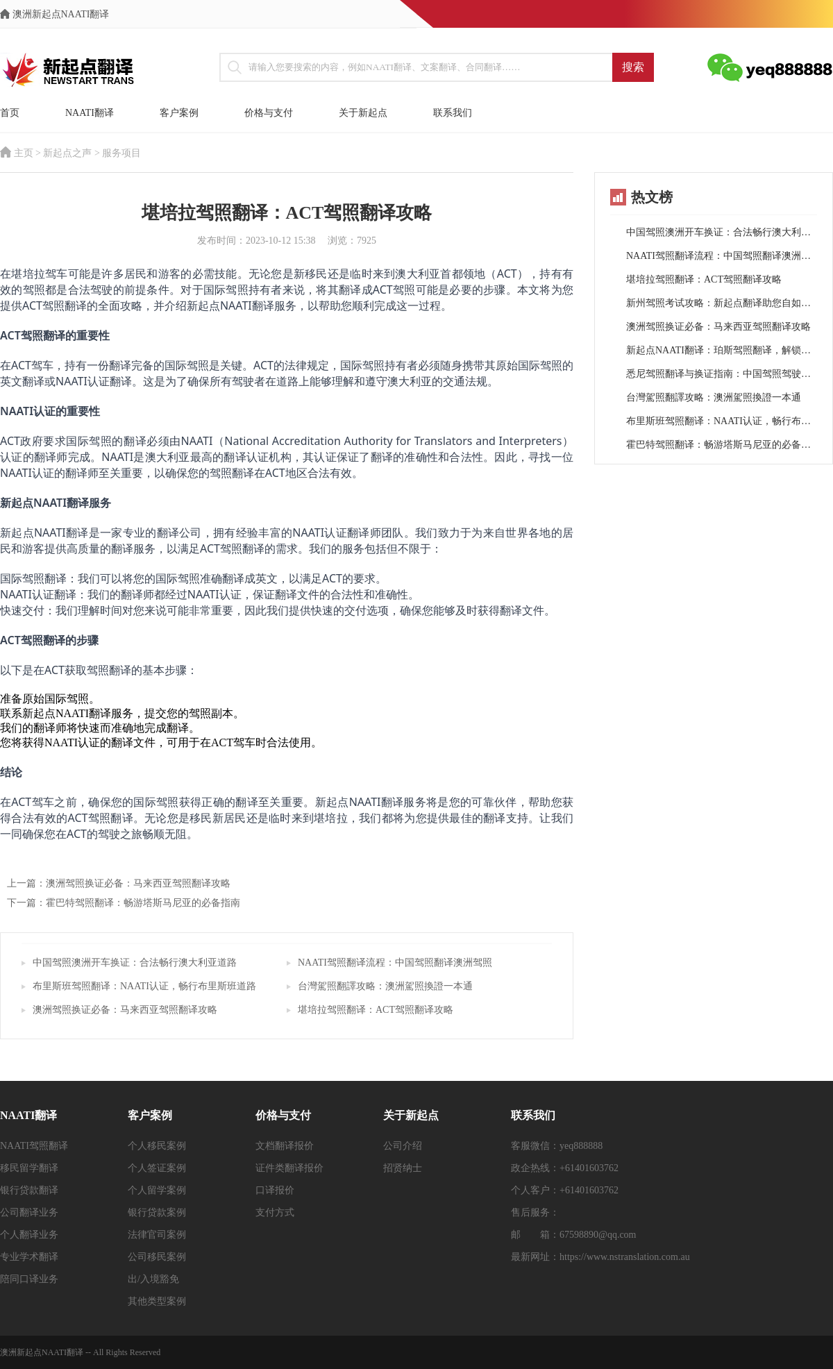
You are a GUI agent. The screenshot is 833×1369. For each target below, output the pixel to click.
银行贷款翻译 (29, 1190)
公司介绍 (402, 1146)
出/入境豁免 (153, 1279)
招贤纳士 (402, 1168)
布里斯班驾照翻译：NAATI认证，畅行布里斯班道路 (144, 986)
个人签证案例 (157, 1168)
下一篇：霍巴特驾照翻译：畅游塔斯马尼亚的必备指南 (123, 903)
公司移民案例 (157, 1257)
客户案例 (179, 113)
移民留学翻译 (29, 1168)
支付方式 (274, 1212)
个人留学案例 (157, 1190)
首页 (9, 113)
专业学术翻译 (29, 1257)
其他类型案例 (157, 1301)
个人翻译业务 (29, 1234)
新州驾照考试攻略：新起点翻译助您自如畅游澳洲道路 (721, 303)
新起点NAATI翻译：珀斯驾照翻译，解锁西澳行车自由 (721, 350)
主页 (23, 153)
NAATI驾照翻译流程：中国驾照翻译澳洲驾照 (395, 962)
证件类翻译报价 (289, 1168)
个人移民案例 (157, 1146)
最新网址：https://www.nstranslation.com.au (600, 1257)
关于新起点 (363, 113)
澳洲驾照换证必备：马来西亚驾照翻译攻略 (125, 1010)
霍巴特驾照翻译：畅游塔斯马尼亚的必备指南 (721, 444)
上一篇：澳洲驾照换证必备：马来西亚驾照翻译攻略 (118, 883)
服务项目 (121, 153)
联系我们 (452, 113)
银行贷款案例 (157, 1212)
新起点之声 (67, 153)
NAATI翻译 (89, 113)
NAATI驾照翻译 (34, 1146)
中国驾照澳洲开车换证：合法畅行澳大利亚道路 (135, 962)
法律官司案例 (157, 1234)
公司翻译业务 (29, 1212)
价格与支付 (268, 113)
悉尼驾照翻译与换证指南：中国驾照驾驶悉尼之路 (721, 374)
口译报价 (274, 1190)
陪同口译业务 (29, 1279)
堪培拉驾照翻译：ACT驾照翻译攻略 (375, 1010)
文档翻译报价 (284, 1146)
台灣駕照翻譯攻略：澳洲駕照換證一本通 (385, 986)
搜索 (633, 67)
